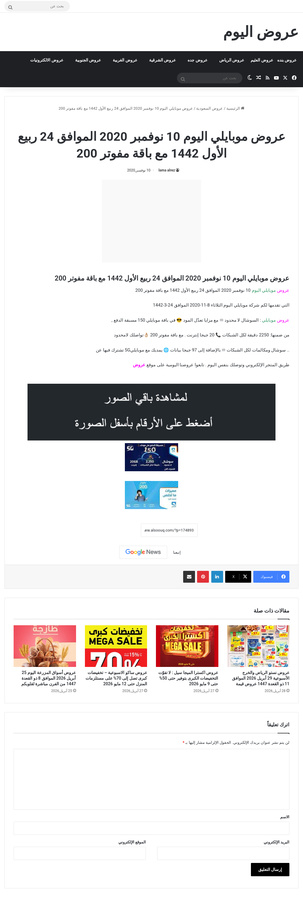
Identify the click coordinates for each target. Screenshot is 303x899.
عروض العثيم (262, 60)
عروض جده (197, 60)
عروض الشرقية (162, 60)
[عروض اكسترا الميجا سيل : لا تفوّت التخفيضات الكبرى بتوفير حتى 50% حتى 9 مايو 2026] (187, 646)
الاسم (284, 817)
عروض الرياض (231, 60)
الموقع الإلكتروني (132, 842)
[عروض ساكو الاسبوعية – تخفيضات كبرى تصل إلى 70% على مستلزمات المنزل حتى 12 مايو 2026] (116, 646)
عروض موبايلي (135, 121)
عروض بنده (286, 60)
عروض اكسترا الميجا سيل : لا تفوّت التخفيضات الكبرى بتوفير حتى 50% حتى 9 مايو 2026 (188, 678)
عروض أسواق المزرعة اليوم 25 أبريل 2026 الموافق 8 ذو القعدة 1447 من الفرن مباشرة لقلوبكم (48, 678)
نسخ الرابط (122, 530)
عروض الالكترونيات (46, 60)
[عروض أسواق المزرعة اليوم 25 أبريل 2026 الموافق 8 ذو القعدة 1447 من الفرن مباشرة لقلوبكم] (45, 646)
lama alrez (167, 170)
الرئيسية (235, 108)
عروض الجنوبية (88, 60)
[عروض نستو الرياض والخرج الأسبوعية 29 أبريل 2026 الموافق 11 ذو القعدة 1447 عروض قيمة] (258, 646)
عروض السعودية (209, 108)
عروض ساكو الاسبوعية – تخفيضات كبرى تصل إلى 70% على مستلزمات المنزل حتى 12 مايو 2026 (116, 678)
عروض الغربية (125, 60)
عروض (139, 364)
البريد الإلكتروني (276, 842)
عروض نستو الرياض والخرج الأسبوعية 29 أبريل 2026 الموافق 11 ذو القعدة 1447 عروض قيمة (260, 678)
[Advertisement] (151, 221)
